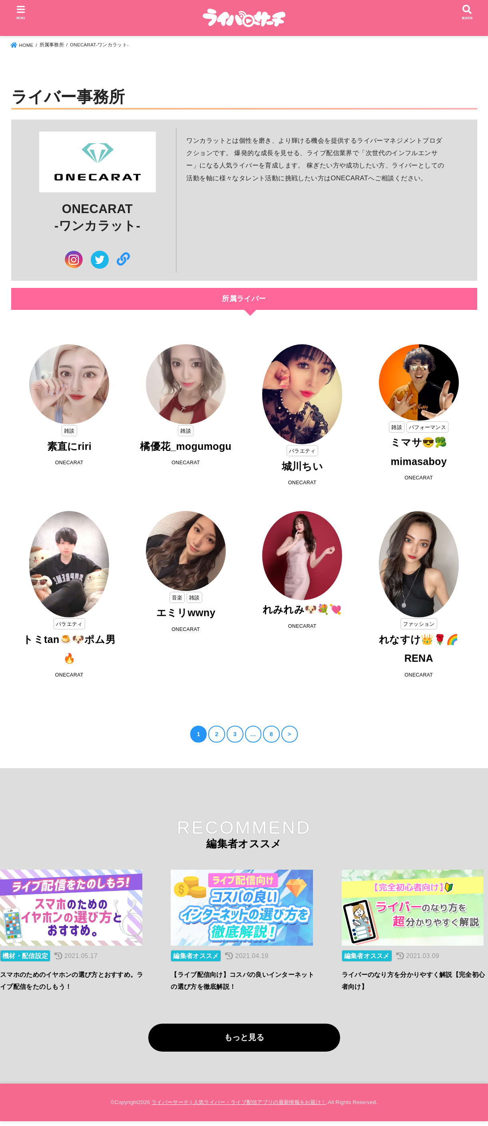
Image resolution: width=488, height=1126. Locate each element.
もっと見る (244, 1041)
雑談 (69, 430)
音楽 (177, 598)
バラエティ (302, 450)
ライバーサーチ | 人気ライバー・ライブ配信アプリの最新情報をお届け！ (238, 1107)
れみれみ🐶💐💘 (302, 611)
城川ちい (302, 467)
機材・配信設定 (25, 960)
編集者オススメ (196, 960)
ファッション (419, 624)
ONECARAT (69, 463)
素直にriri (69, 447)
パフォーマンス (428, 427)
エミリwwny (186, 614)
